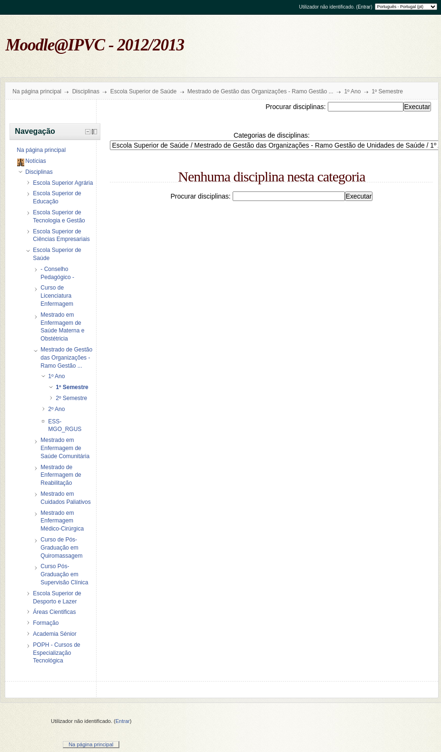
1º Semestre (387, 91)
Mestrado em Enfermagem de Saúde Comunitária (64, 448)
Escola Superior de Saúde (143, 91)
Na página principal (36, 91)
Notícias (35, 161)
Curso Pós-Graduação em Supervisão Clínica (64, 574)
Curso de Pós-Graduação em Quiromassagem (61, 547)
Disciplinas (85, 91)
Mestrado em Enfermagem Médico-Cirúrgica (62, 521)
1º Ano (352, 91)
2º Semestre (71, 398)
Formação (46, 623)
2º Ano (56, 409)
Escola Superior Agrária (63, 183)
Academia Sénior (54, 634)
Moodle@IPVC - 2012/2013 (95, 45)
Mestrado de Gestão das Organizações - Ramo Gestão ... (260, 91)
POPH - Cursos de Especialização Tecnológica (56, 653)
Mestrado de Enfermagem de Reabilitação (60, 475)
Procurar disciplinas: (296, 106)
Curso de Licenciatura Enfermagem (56, 295)
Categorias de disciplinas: (272, 135)
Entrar (364, 7)
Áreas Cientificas (54, 612)
